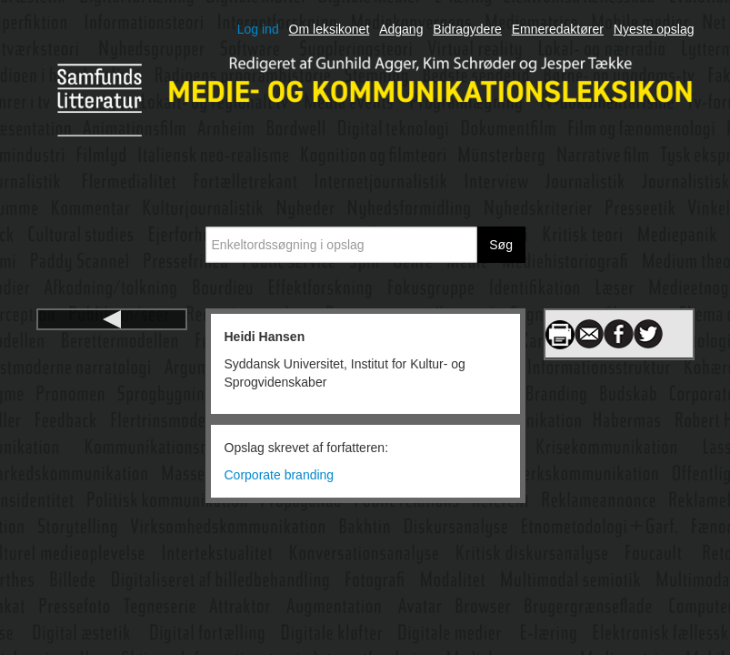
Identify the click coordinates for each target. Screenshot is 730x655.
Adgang (401, 29)
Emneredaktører (558, 29)
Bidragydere (467, 29)
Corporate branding (280, 475)
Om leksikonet (329, 29)
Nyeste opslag (654, 29)
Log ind (258, 29)
